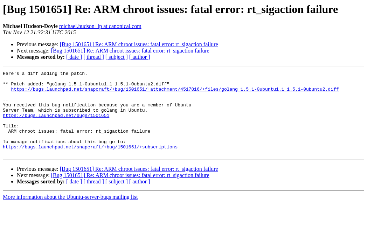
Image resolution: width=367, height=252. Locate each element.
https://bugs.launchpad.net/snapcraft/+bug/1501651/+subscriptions (90, 162)
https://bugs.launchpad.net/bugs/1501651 (56, 124)
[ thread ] (93, 57)
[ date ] (74, 57)
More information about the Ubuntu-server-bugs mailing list (70, 214)
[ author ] (139, 57)
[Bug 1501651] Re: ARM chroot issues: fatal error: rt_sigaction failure (139, 44)
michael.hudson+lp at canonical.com (100, 26)
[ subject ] (116, 57)
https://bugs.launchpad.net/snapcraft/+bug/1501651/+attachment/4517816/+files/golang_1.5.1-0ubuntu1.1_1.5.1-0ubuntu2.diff (175, 93)
